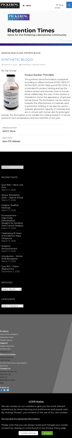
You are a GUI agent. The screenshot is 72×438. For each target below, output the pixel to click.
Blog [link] (2, 383)
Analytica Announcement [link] (9, 247)
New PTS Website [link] (36, 139)
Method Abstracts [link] (6, 357)
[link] (10, 5)
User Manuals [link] (5, 360)
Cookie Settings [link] (28, 433)
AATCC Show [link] (36, 129)
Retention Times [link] (7, 380)
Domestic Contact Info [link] (8, 371)
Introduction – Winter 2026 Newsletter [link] (12, 257)
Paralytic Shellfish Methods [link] (10, 206)
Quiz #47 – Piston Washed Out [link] (10, 267)
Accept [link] (47, 433)
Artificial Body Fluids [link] (12, 53)
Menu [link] (27, 6)
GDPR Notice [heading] (36, 401)
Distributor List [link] (5, 352)
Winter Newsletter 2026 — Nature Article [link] (12, 196)
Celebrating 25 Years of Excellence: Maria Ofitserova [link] (11, 236)
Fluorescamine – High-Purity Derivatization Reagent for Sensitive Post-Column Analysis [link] (12, 220)
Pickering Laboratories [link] (33, 65)
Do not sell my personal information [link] (20, 418)
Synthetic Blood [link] (32, 53)
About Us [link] (3, 377)
